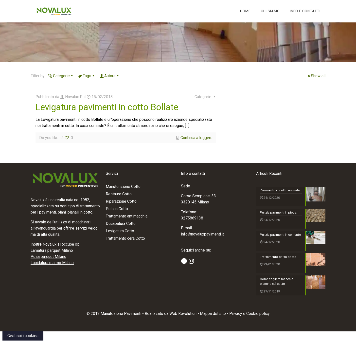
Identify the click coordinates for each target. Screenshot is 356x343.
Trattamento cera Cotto (125, 238)
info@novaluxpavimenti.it (202, 234)
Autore (110, 75)
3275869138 (192, 218)
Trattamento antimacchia (126, 216)
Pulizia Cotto (117, 208)
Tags (86, 75)
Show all (316, 75)
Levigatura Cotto (120, 231)
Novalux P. (74, 96)
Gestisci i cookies (22, 335)
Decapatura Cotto (121, 223)
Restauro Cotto (119, 194)
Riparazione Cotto (121, 201)
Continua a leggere (196, 137)
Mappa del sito (213, 325)
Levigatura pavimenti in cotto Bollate (107, 107)
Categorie (61, 75)
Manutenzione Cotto (123, 186)
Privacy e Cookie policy (249, 325)
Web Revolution (182, 325)
